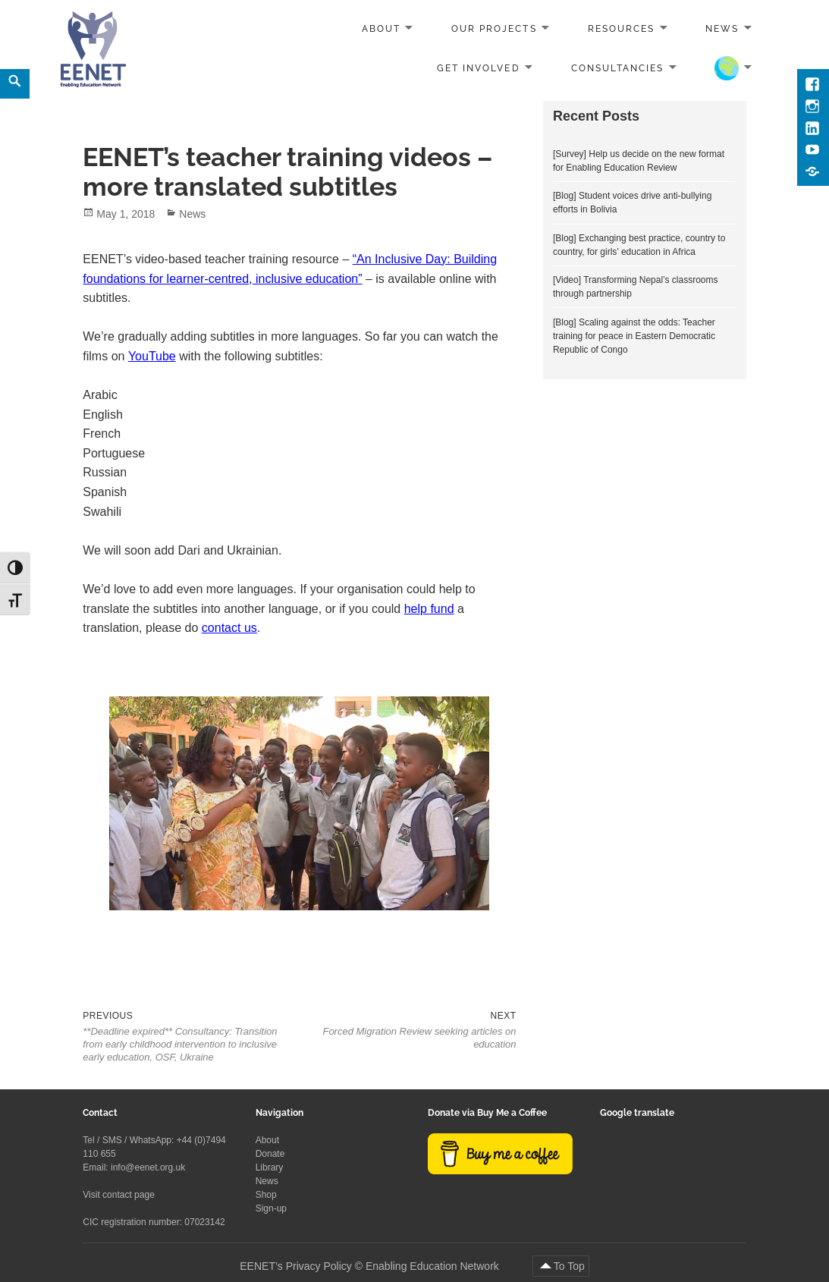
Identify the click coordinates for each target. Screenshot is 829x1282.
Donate (270, 1153)
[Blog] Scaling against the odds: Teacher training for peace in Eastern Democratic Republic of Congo (634, 336)
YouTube (152, 356)
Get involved (478, 67)
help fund (429, 608)
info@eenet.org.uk (148, 1167)
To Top (569, 1266)
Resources (621, 29)
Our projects (493, 29)
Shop (266, 1194)
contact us (229, 627)
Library (270, 1167)
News (722, 29)
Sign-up (271, 1208)
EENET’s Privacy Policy (296, 1266)
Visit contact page (119, 1194)
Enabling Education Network (434, 1266)
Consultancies (617, 67)
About (381, 29)
